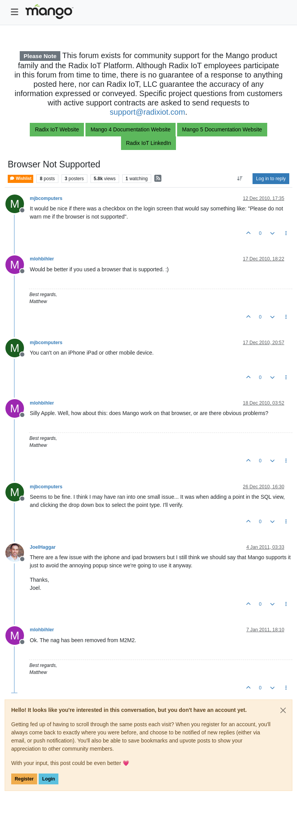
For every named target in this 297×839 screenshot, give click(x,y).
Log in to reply (271, 178)
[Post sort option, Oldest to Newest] (240, 178)
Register (24, 779)
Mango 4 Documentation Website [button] (130, 129)
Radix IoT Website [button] (57, 129)
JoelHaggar (43, 547)
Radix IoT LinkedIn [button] (148, 143)
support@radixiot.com (147, 112)
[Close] (283, 710)
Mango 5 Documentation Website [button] (222, 129)
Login (48, 779)
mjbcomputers (46, 198)
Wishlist (20, 178)
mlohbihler (42, 259)
